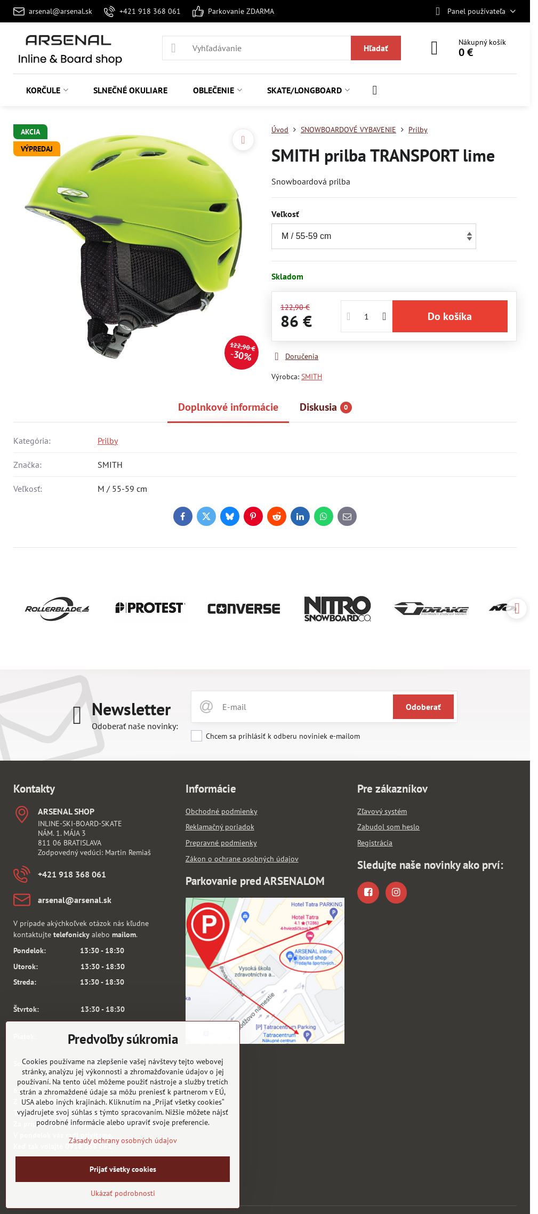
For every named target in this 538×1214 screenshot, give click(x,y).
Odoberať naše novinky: (135, 726)
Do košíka (450, 316)
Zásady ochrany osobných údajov (123, 1140)
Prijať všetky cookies (123, 1169)
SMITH (311, 376)
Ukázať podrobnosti (123, 1193)
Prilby (108, 440)
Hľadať (376, 48)
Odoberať (423, 706)
